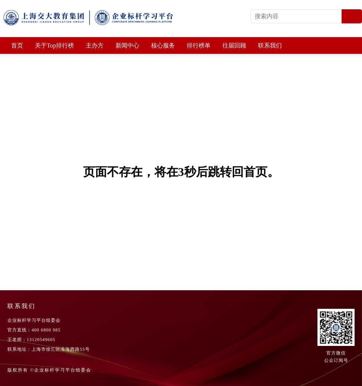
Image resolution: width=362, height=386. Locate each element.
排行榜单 (199, 45)
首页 (17, 45)
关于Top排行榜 (54, 45)
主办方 (95, 45)
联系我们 (270, 45)
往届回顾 (234, 45)
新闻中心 (127, 45)
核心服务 (163, 45)
